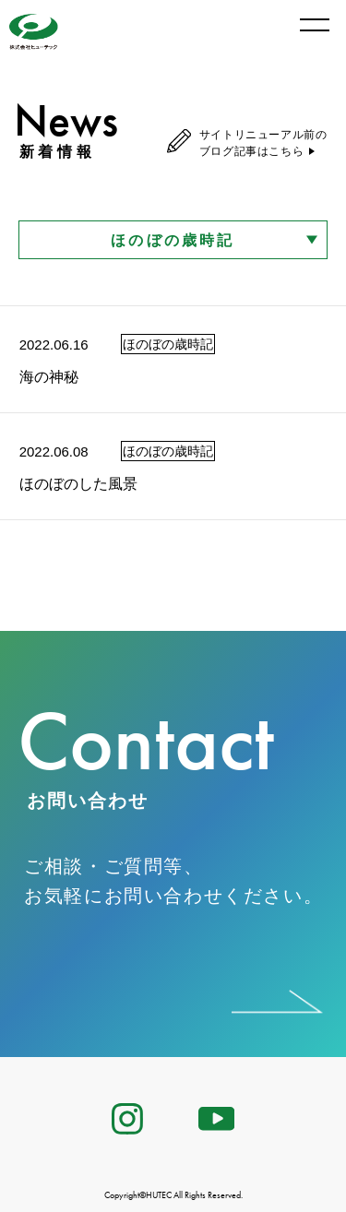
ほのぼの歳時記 (172, 240)
